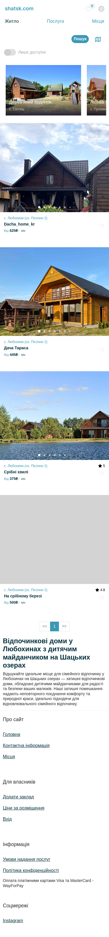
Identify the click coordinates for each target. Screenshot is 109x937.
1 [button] (55, 626)
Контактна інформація (26, 745)
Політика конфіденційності (31, 870)
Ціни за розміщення (23, 808)
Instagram (13, 920)
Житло (12, 21)
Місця (98, 21)
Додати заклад (18, 796)
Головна (11, 734)
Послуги (55, 21)
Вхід (7, 819)
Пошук (80, 38)
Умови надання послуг (26, 859)
